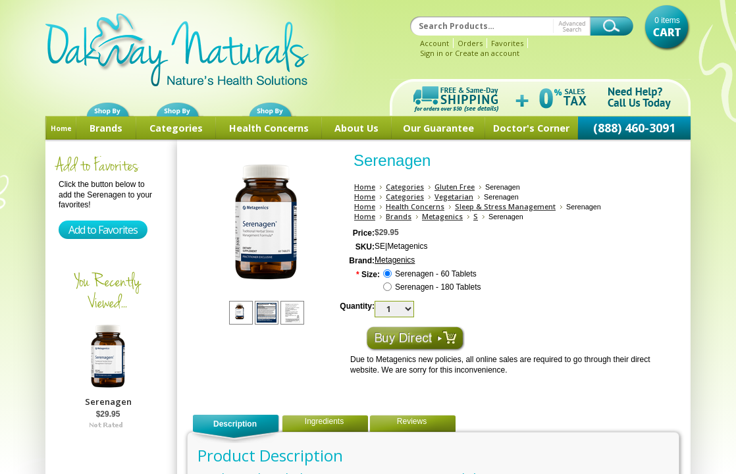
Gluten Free (454, 187)
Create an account (487, 53)
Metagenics (442, 216)
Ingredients (324, 421)
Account (434, 43)
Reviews (412, 421)
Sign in (431, 53)
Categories (176, 128)
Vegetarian (453, 196)
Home (61, 128)
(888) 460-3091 (634, 128)
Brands (106, 128)
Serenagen (108, 402)
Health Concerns (269, 128)
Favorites (507, 43)
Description (235, 424)
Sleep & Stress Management (505, 206)
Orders (470, 43)
